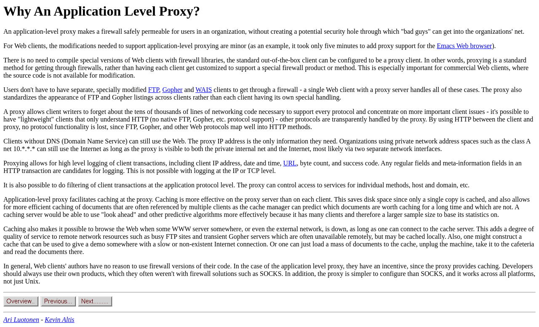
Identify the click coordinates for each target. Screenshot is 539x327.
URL (290, 163)
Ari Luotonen (21, 319)
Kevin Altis (59, 319)
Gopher (172, 89)
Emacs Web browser (464, 45)
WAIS (203, 89)
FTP (153, 89)
